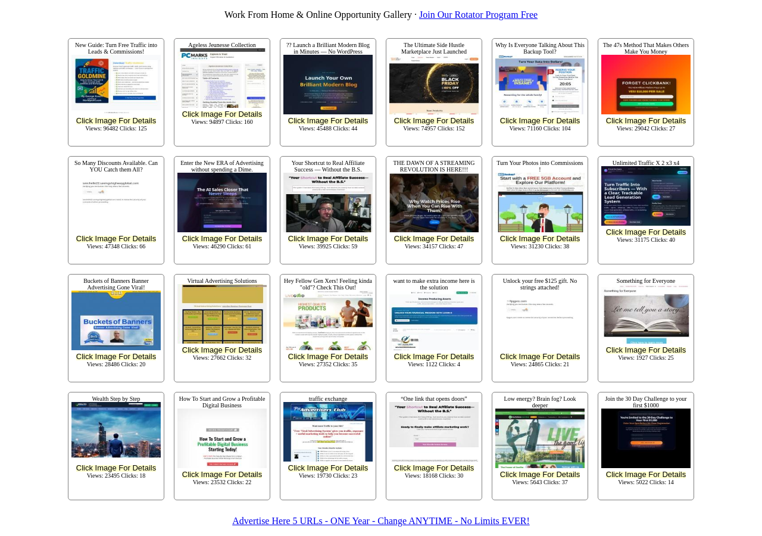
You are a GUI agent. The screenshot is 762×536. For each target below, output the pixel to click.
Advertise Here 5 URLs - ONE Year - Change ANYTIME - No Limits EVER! (380, 521)
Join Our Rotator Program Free (478, 15)
